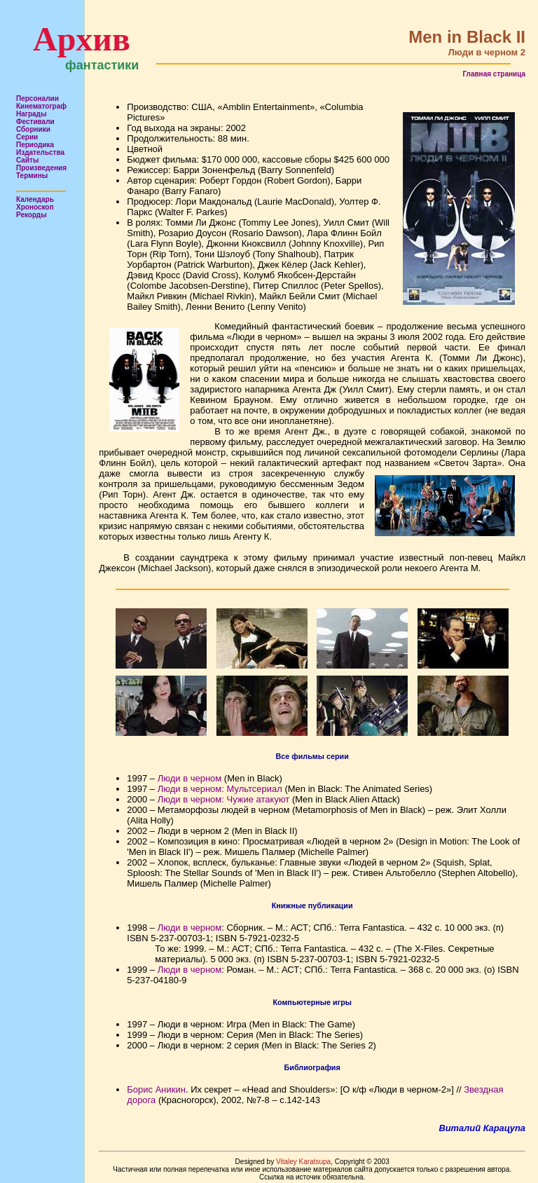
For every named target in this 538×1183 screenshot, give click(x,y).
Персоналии (37, 98)
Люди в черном (190, 778)
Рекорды (31, 215)
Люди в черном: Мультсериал (220, 789)
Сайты (27, 160)
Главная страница (493, 74)
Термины (32, 175)
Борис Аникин (156, 1089)
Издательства (40, 152)
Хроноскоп (35, 207)
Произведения (41, 168)
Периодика (35, 145)
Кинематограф (41, 106)
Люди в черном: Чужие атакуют (224, 799)
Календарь (35, 199)
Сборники (33, 129)
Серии (27, 137)
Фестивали (35, 121)
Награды (31, 114)
